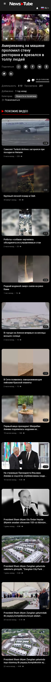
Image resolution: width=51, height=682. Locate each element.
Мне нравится (28, 80)
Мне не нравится (33, 80)
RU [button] (44, 8)
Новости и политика (26, 96)
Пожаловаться (11, 100)
